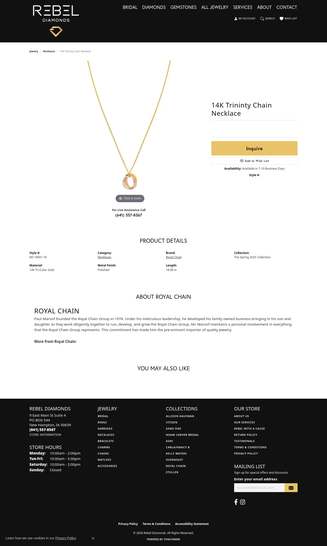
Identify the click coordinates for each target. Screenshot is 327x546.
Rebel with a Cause (249, 428)
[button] (244, 18)
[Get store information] (45, 435)
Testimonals (244, 441)
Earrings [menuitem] (105, 428)
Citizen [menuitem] (172, 422)
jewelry (33, 51)
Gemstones (183, 7)
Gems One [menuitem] (173, 428)
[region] (130, 132)
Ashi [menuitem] (169, 441)
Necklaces (49, 51)
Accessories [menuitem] (107, 466)
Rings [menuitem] (102, 422)
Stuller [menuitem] (172, 472)
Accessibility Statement (192, 524)
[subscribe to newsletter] (291, 487)
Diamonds (154, 7)
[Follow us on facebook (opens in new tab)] (236, 502)
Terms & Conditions (250, 447)
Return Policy (245, 435)
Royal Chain (174, 257)
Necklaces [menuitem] (106, 435)
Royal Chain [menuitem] (176, 466)
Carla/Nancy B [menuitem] (178, 447)
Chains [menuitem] (103, 453)
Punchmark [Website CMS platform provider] (172, 539)
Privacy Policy (246, 453)
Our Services (244, 422)
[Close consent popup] (93, 538)
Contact (286, 7)
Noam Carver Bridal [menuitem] (182, 435)
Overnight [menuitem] (174, 459)
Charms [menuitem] (104, 447)
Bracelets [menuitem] (106, 441)
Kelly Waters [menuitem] (176, 453)
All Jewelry (214, 7)
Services (242, 7)
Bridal (130, 7)
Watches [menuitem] (104, 459)
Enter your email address (255, 479)
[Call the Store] (42, 429)
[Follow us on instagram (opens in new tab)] (242, 502)
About (264, 7)
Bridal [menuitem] (103, 416)
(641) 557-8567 (128, 215)
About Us (241, 416)
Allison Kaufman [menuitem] (180, 416)
